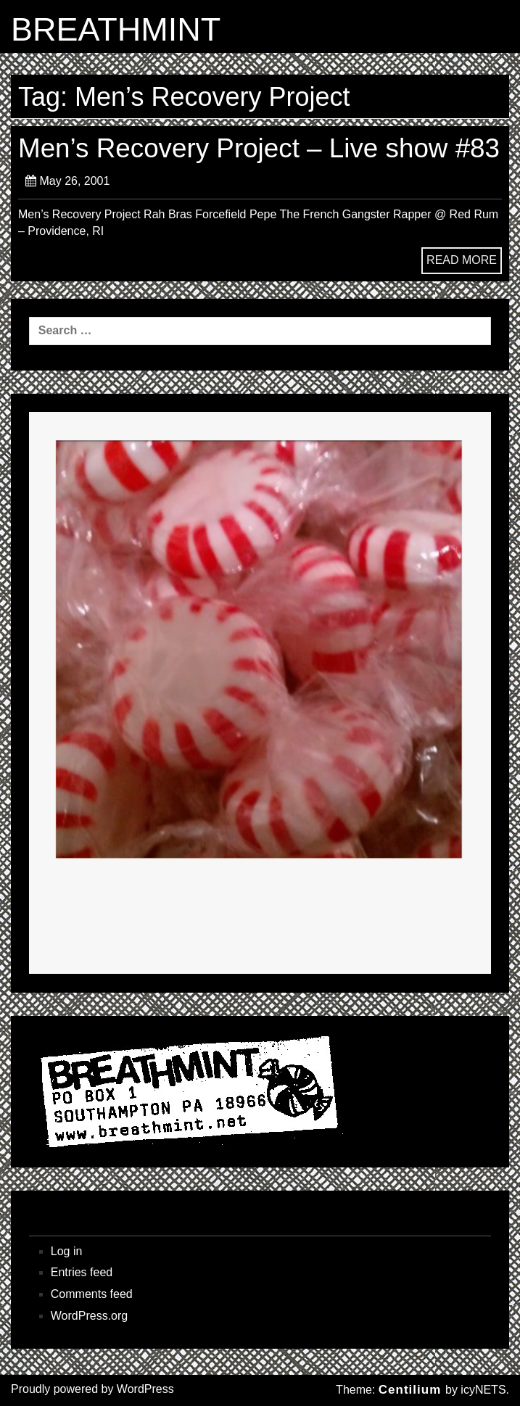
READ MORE (461, 260)
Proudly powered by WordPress (92, 1389)
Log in (67, 1251)
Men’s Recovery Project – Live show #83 (259, 148)
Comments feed (92, 1294)
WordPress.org (89, 1316)
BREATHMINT (115, 30)
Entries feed (81, 1272)
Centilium (410, 1390)
